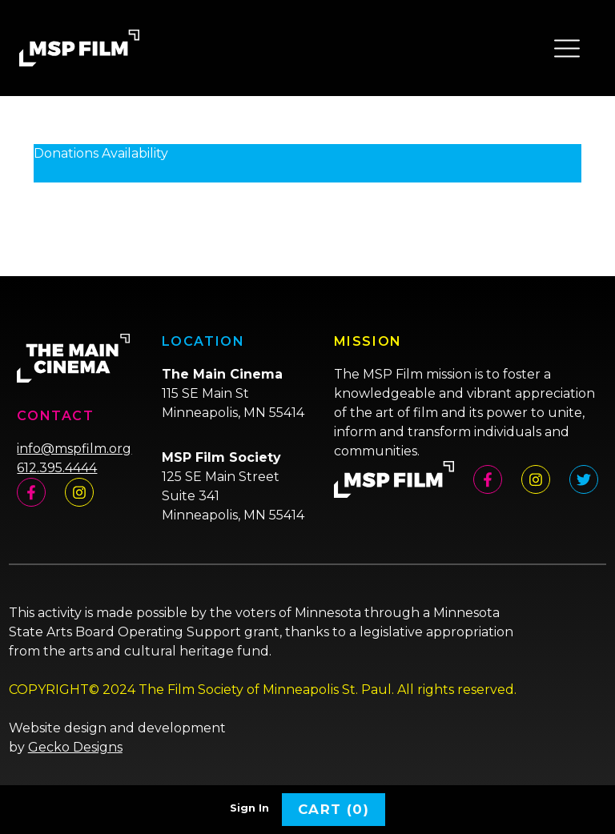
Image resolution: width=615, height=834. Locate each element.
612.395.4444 (57, 467)
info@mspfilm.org (74, 448)
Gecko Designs (75, 747)
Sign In (249, 808)
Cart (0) (333, 809)
